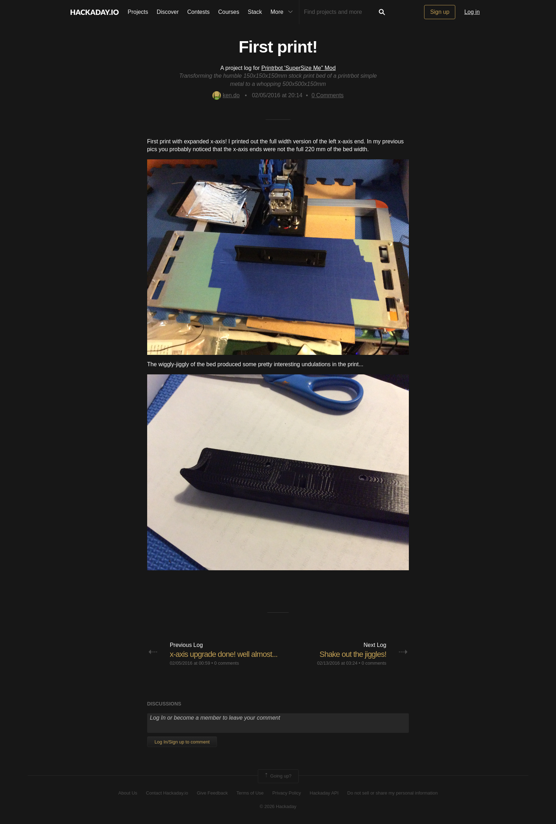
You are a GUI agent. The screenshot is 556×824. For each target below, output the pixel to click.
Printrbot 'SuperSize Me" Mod (298, 68)
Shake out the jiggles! (352, 654)
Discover (168, 12)
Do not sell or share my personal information (392, 793)
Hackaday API (324, 793)
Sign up (439, 12)
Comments (327, 95)
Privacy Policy (286, 793)
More (283, 12)
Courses (228, 12)
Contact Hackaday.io (167, 793)
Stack (255, 12)
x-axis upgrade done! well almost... (224, 654)
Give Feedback (212, 793)
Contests (198, 12)
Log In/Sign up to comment (182, 742)
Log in (472, 12)
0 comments (226, 663)
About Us (127, 793)
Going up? (277, 776)
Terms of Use (250, 793)
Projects (138, 12)
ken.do (226, 95)
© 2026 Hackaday (278, 806)
